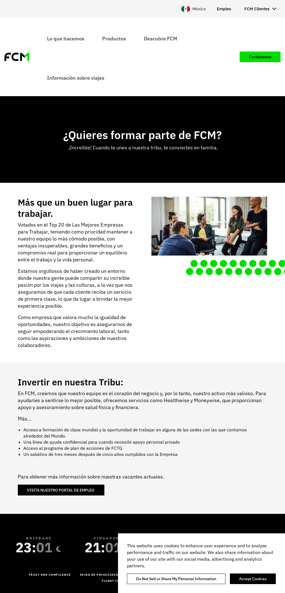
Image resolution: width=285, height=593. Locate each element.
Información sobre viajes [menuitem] (75, 78)
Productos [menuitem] (114, 38)
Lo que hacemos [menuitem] (65, 38)
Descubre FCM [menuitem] (160, 38)
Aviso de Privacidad (99, 575)
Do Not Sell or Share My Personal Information (176, 578)
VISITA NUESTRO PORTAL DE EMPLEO (61, 490)
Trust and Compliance (50, 575)
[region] (201, 563)
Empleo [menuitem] (224, 8)
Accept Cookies (253, 578)
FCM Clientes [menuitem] (256, 8)
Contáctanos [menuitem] (260, 56)
